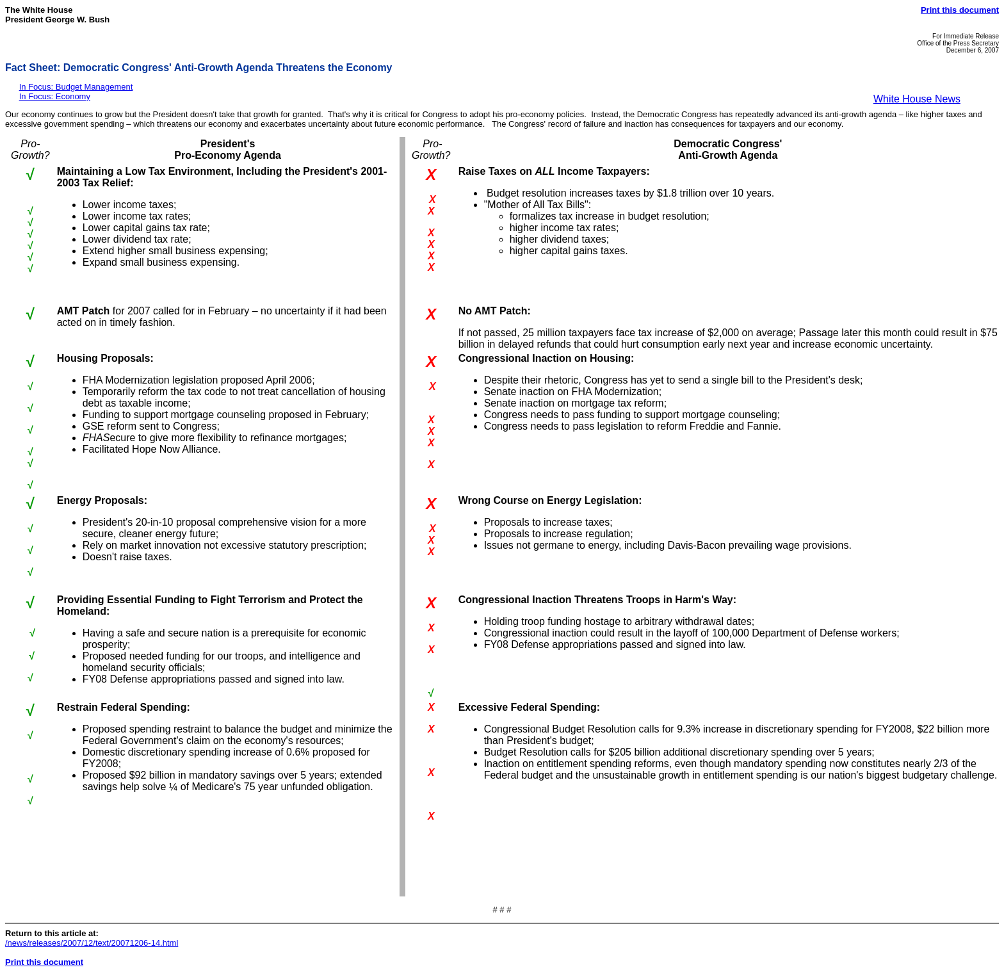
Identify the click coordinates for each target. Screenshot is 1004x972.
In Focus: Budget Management (76, 87)
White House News (916, 98)
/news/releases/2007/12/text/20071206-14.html (91, 943)
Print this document (960, 10)
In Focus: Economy (54, 96)
